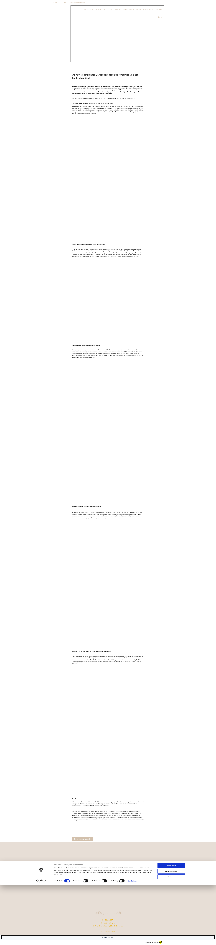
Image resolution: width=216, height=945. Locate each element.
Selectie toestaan (171, 931)
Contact (160, 17)
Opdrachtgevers (128, 9)
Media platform (148, 9)
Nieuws (138, 9)
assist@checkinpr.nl (78, 3)
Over (91, 9)
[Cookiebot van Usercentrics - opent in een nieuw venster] (41, 941)
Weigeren (171, 937)
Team (111, 9)
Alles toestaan (171, 926)
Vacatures (118, 9)
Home (86, 9)
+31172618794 (60, 3)
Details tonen (132, 941)
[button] (82, 839)
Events (105, 9)
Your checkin (159, 9)
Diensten (98, 9)
